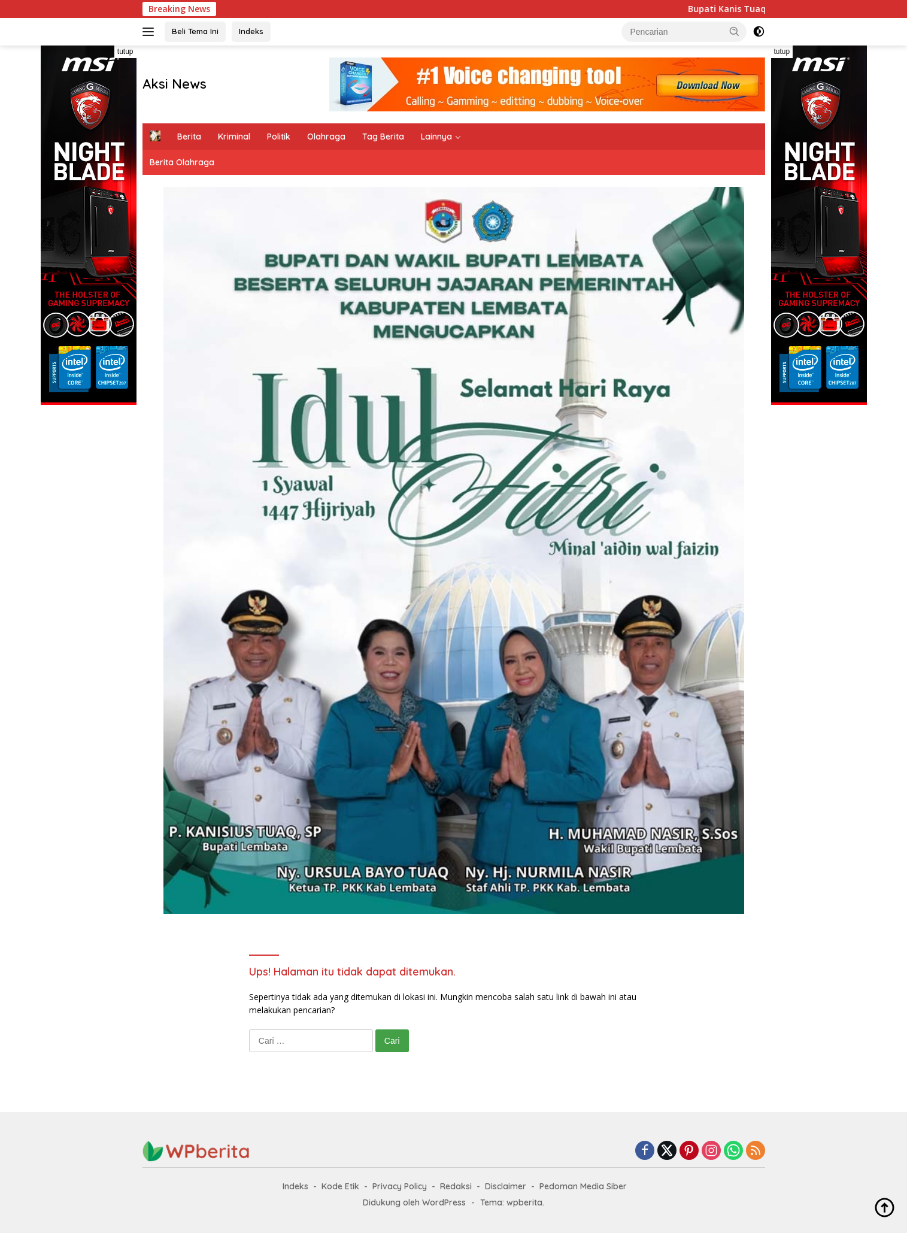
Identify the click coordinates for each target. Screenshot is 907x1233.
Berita (189, 136)
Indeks (251, 31)
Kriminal (234, 136)
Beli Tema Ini (195, 31)
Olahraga (326, 136)
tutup (125, 51)
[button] (735, 31)
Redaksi (456, 1186)
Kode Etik (340, 1186)
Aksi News (174, 83)
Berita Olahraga (182, 162)
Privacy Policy (399, 1186)
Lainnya (436, 136)
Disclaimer (505, 1186)
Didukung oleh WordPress (414, 1202)
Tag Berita (383, 136)
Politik (278, 136)
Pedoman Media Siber (583, 1186)
